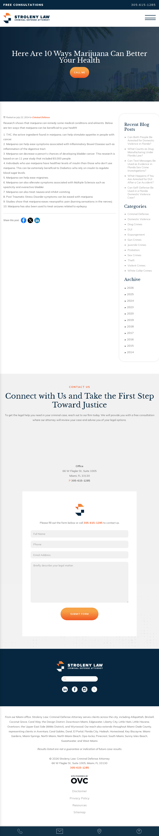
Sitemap (80, 813)
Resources (79, 806)
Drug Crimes (135, 224)
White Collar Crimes (140, 270)
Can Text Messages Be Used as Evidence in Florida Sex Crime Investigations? (142, 165)
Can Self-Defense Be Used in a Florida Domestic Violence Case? (141, 192)
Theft (131, 260)
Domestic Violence (139, 219)
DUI (130, 229)
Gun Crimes (134, 239)
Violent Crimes (136, 265)
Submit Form (79, 614)
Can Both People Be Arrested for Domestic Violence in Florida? (141, 140)
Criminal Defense (41, 117)
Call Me (79, 72)
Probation (134, 250)
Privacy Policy (80, 799)
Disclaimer (79, 792)
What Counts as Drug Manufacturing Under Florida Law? (141, 152)
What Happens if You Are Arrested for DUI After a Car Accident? (141, 179)
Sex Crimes (134, 255)
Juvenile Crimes (137, 244)
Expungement (136, 234)
